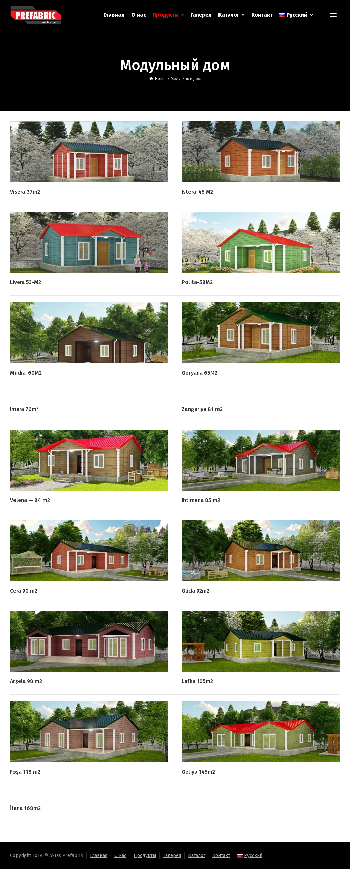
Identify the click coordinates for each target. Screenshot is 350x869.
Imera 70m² (24, 409)
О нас (120, 855)
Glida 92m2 (195, 591)
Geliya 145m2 (198, 772)
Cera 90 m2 (23, 591)
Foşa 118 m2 (25, 772)
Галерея (172, 855)
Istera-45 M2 (197, 192)
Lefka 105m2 (197, 681)
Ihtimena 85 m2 (201, 500)
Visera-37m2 (25, 192)
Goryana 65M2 (199, 373)
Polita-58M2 (197, 282)
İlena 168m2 (25, 808)
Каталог (196, 855)
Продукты (145, 855)
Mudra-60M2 (26, 373)
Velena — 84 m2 (30, 500)
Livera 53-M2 (25, 282)
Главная (98, 855)
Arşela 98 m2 (26, 681)
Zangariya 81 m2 (202, 409)
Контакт (221, 855)
